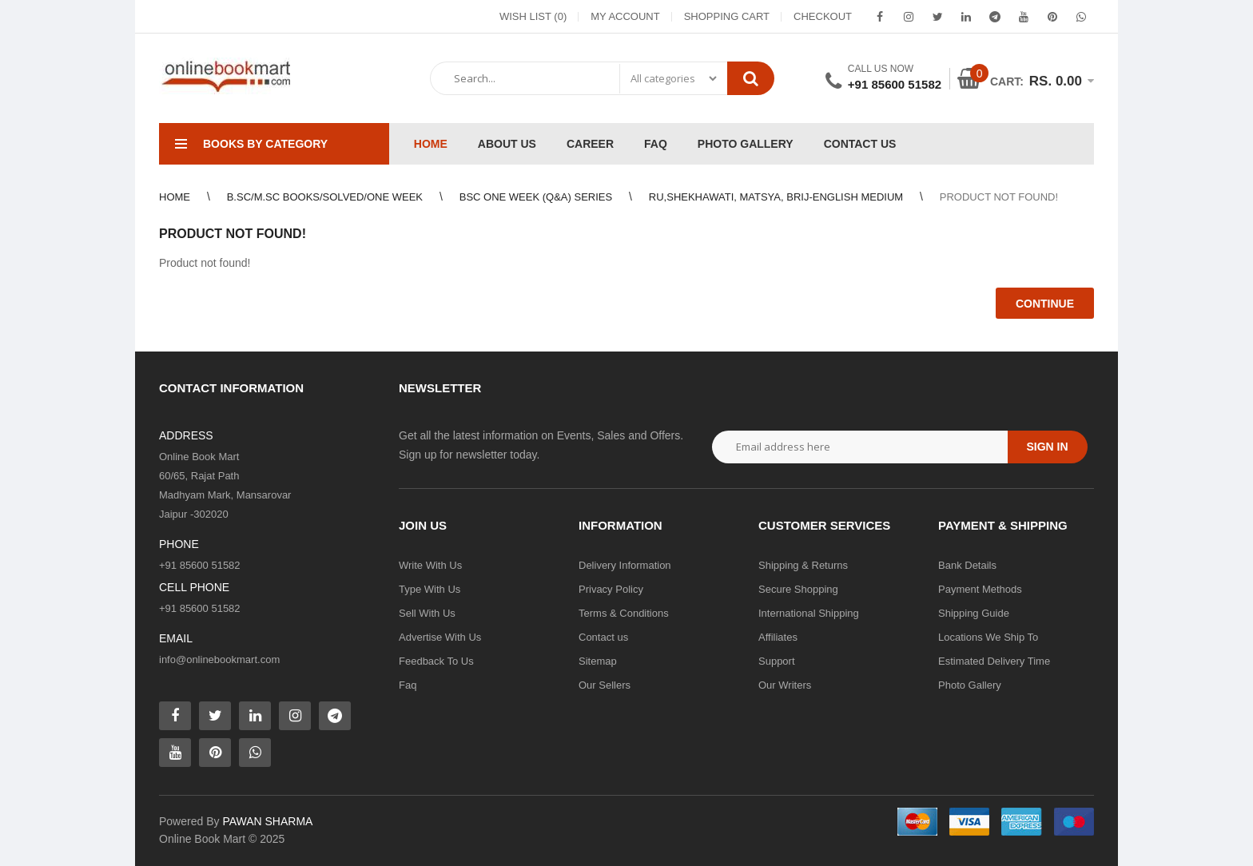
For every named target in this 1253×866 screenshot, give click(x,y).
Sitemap (598, 661)
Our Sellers (604, 685)
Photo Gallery (969, 685)
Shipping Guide (973, 613)
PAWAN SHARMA (267, 821)
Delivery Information (625, 565)
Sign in (1047, 446)
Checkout (823, 16)
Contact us (603, 637)
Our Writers (784, 685)
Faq (407, 685)
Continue (1045, 303)
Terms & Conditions (624, 613)
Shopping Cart (727, 16)
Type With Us (429, 589)
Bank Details (967, 565)
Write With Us (430, 565)
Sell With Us (427, 613)
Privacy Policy (611, 589)
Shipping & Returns (803, 565)
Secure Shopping (798, 589)
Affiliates (778, 637)
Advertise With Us (440, 637)
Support (776, 661)
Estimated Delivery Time (994, 661)
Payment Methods (980, 589)
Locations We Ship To (988, 637)
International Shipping (808, 613)
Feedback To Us (436, 661)
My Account (625, 16)
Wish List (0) (533, 16)
